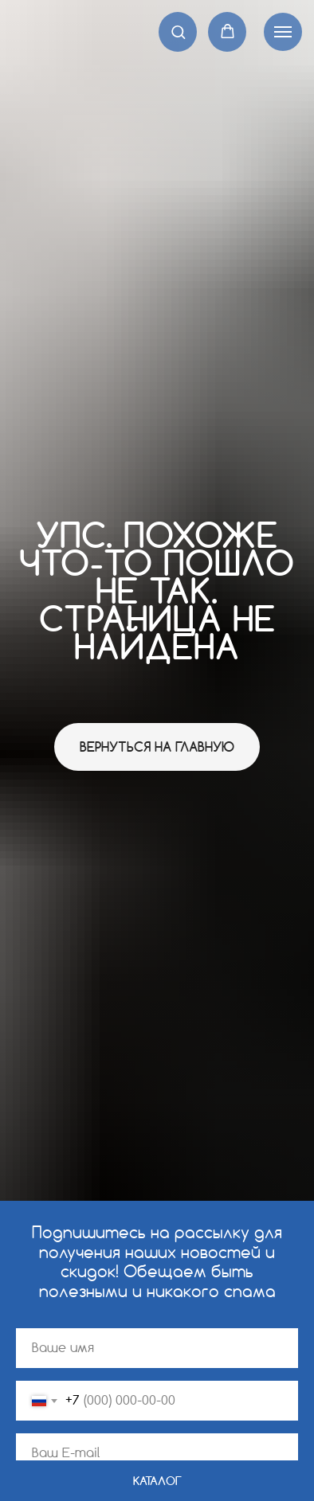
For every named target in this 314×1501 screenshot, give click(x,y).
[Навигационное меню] (283, 31)
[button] (178, 31)
